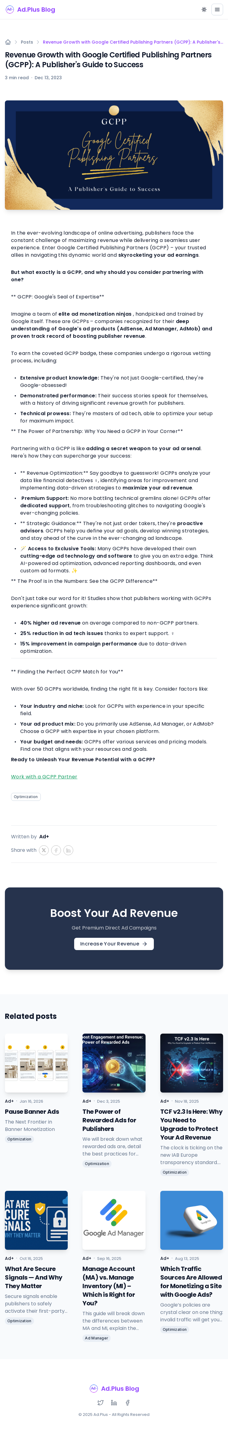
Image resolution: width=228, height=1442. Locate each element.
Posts (27, 42)
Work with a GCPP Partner (44, 776)
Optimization (26, 796)
